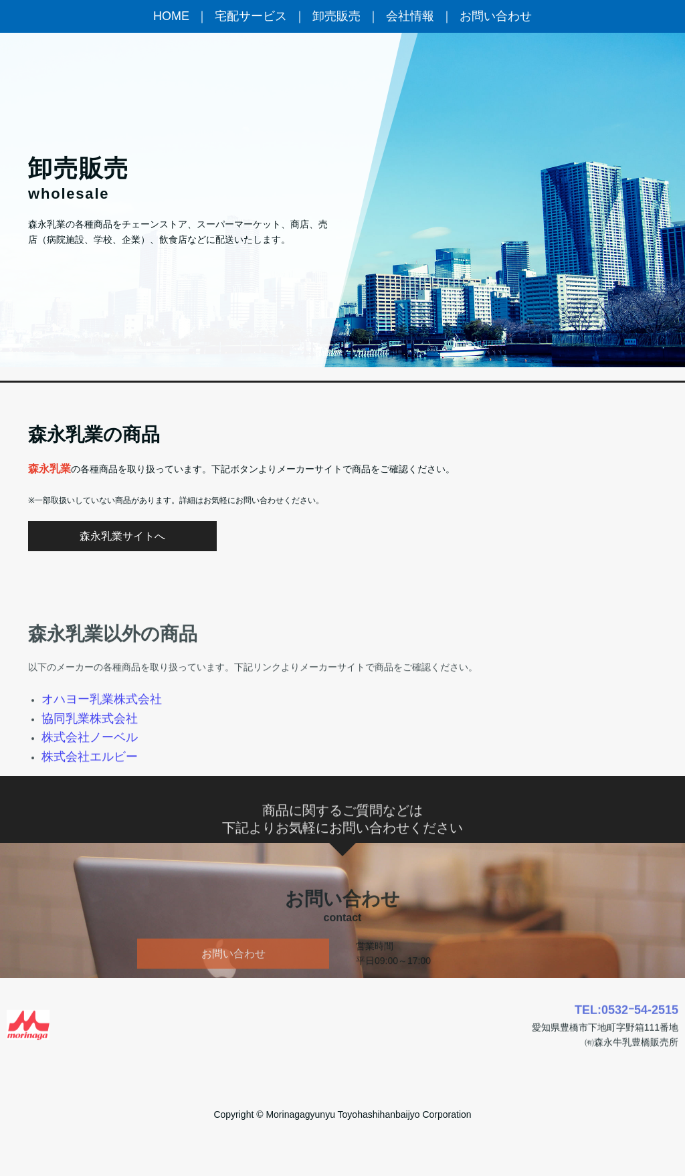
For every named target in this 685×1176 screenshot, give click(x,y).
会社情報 (410, 16)
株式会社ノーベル (89, 772)
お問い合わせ (496, 16)
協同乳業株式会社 (89, 753)
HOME (171, 16)
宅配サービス (251, 16)
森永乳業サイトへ (122, 536)
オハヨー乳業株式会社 (101, 734)
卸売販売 (336, 16)
